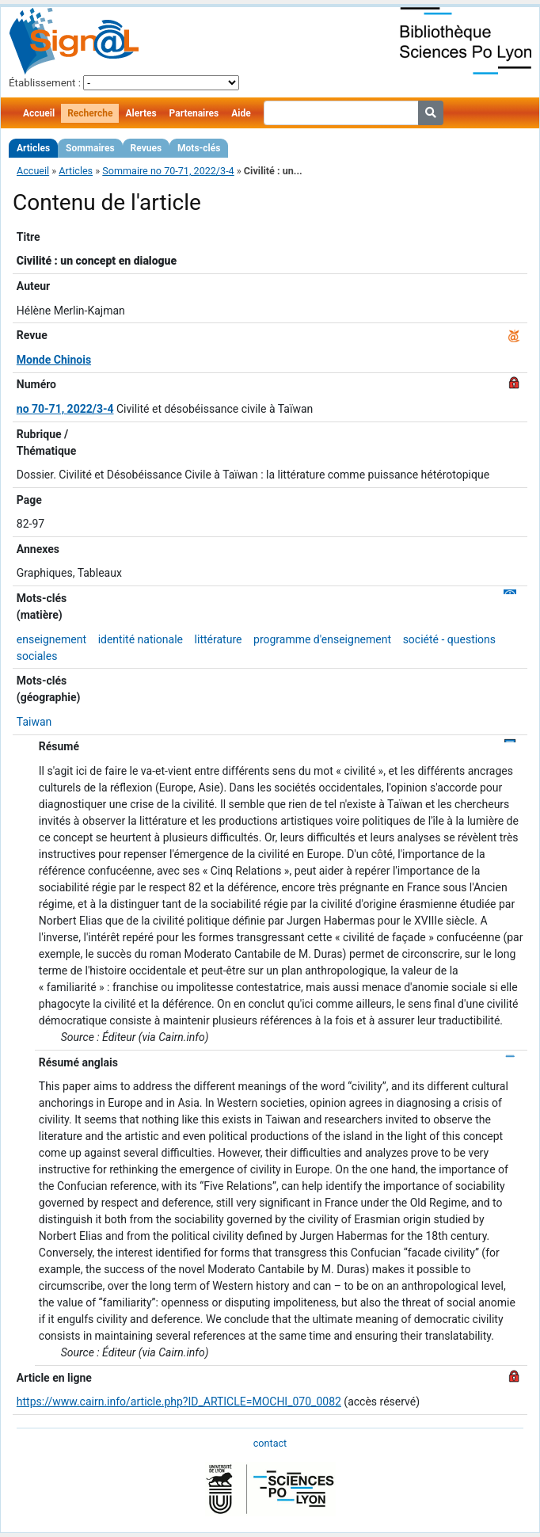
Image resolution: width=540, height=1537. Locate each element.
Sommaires (90, 148)
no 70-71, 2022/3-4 (65, 408)
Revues (146, 148)
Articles (33, 148)
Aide (240, 113)
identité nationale (140, 639)
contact (270, 1443)
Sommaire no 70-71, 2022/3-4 (168, 171)
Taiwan (34, 721)
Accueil (39, 113)
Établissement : (45, 83)
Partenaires (194, 113)
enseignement (51, 639)
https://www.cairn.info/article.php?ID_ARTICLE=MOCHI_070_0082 (179, 1401)
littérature (218, 639)
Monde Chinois (54, 359)
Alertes (140, 113)
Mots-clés (198, 148)
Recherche (89, 113)
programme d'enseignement (322, 639)
